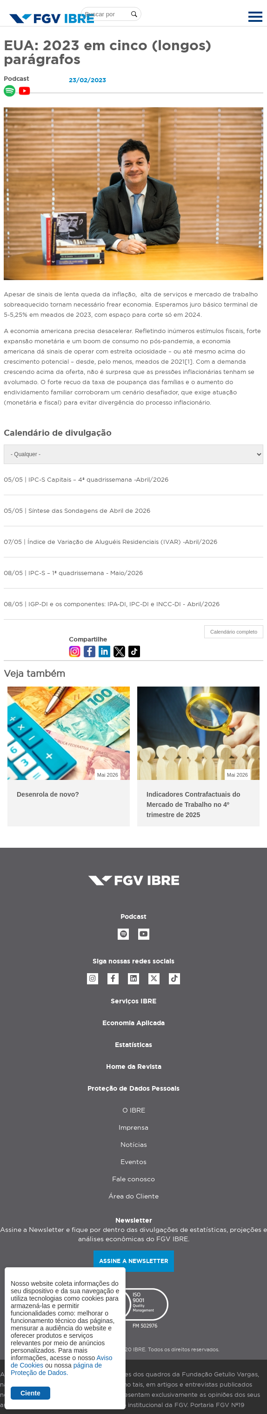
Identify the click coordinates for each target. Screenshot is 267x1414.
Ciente (30, 1393)
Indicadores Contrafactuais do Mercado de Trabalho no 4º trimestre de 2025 (193, 804)
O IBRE (133, 1110)
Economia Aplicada (133, 1023)
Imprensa (133, 1127)
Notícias (133, 1144)
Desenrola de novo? (48, 794)
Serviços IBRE (133, 1001)
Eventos (133, 1161)
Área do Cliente (133, 1196)
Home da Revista (133, 1066)
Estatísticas (133, 1044)
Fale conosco (133, 1179)
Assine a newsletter (133, 1261)
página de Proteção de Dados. (56, 1369)
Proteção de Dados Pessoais (133, 1088)
